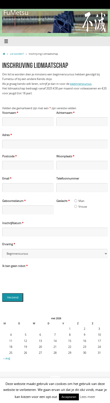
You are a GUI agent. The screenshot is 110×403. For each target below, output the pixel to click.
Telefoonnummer (67, 178)
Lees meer (87, 396)
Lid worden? (17, 53)
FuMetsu (15, 12)
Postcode (9, 156)
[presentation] (35, 279)
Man (81, 201)
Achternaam (65, 113)
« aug (6, 358)
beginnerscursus (81, 84)
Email (6, 178)
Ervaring (8, 244)
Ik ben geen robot (15, 266)
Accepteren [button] (69, 397)
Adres (7, 135)
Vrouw (82, 207)
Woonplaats (65, 156)
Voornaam (10, 113)
